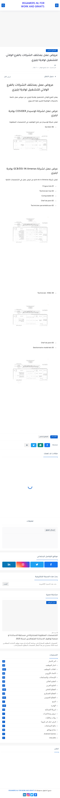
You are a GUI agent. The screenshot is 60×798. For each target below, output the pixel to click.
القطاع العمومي (29, 697)
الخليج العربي (29, 685)
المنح (29, 702)
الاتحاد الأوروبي (29, 673)
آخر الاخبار (29, 661)
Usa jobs (29, 738)
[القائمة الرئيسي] (57, 5)
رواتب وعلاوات (29, 718)
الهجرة (29, 706)
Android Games (29, 734)
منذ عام (54, 632)
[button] (47, 445)
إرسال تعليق (50, 530)
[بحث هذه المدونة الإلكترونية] (33, 584)
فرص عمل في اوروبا (29, 722)
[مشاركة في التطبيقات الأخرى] (27, 445)
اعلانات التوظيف (29, 669)
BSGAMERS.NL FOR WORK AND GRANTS (32, 5)
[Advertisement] (30, 29)
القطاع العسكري (29, 693)
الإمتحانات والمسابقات (29, 677)
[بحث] (3, 5)
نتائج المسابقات (29, 726)
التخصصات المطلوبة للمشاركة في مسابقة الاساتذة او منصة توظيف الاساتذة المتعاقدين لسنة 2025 (33, 637)
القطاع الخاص (51, 50)
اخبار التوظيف (29, 665)
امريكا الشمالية (29, 710)
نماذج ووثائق (29, 730)
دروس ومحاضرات (29, 714)
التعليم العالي (29, 681)
